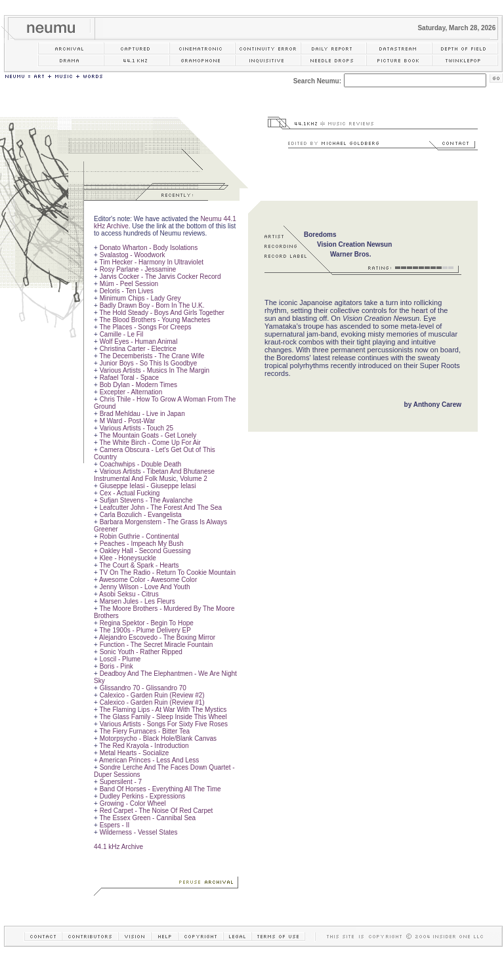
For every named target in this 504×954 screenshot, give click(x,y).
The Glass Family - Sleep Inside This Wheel (162, 716)
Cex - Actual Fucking (130, 493)
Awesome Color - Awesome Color (148, 579)
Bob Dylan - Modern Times (138, 384)
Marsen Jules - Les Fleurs (137, 601)
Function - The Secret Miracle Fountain (156, 644)
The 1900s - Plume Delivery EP (145, 630)
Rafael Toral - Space (129, 377)
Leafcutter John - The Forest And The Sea (161, 507)
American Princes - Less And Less (149, 760)
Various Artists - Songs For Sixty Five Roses (164, 724)
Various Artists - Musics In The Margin (154, 370)
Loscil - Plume (120, 659)
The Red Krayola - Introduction (143, 745)
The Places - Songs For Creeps (145, 327)
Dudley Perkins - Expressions (143, 796)
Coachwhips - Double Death (141, 464)
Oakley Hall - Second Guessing (145, 550)
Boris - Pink (116, 666)
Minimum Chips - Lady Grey (140, 298)
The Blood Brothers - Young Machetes (154, 319)
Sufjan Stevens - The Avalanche (146, 500)
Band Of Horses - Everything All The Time (160, 789)
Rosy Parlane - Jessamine (138, 269)
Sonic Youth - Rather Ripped (141, 651)
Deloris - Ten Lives (127, 291)
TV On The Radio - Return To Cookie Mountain (167, 572)
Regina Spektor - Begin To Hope (147, 623)
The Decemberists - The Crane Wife (151, 356)
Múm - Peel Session (129, 283)
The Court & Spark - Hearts (138, 565)
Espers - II (115, 825)
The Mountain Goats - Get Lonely (147, 435)
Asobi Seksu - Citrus (129, 594)
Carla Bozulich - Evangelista (141, 514)
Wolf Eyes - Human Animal (139, 341)
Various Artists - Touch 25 (136, 428)
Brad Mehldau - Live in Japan (142, 413)
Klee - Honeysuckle (128, 558)
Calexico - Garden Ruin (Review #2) (152, 695)
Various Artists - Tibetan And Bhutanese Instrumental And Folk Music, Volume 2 (154, 475)
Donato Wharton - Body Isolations (149, 247)
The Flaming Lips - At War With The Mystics (162, 709)
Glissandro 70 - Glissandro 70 (143, 688)
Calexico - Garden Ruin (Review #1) (152, 702)
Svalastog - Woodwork (132, 255)
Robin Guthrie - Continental (139, 536)
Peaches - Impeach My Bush (142, 543)
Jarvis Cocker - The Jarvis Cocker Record (160, 276)
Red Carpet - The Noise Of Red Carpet (156, 810)
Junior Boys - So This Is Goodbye (149, 363)
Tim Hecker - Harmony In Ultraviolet (151, 262)
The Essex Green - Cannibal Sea (147, 817)
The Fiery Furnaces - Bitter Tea (144, 731)
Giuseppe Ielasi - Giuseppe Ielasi (148, 485)
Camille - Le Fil (122, 334)
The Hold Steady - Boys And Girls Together (161, 312)
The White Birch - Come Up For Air (149, 442)
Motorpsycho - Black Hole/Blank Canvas (158, 738)
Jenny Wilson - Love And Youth (145, 587)
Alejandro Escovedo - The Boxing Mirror (157, 637)
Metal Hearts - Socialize (134, 753)
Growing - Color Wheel (133, 803)
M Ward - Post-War (128, 421)
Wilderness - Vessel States (139, 832)
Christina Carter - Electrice (138, 348)
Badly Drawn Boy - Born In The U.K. (152, 305)
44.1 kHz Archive (118, 846)
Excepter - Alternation (131, 392)
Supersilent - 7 (121, 781)
